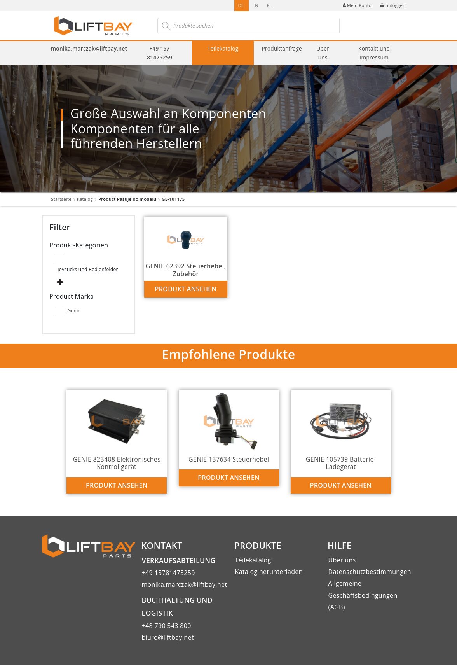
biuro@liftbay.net (168, 637)
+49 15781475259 (168, 573)
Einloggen (393, 5)
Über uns (322, 53)
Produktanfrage (282, 48)
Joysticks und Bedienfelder (88, 269)
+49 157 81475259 (159, 53)
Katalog (85, 199)
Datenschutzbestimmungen (369, 571)
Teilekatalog (223, 48)
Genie (73, 310)
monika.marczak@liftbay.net (89, 48)
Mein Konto (357, 5)
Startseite (61, 199)
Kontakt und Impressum (374, 53)
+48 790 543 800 (166, 625)
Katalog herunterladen (269, 571)
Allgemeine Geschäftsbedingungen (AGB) (363, 595)
